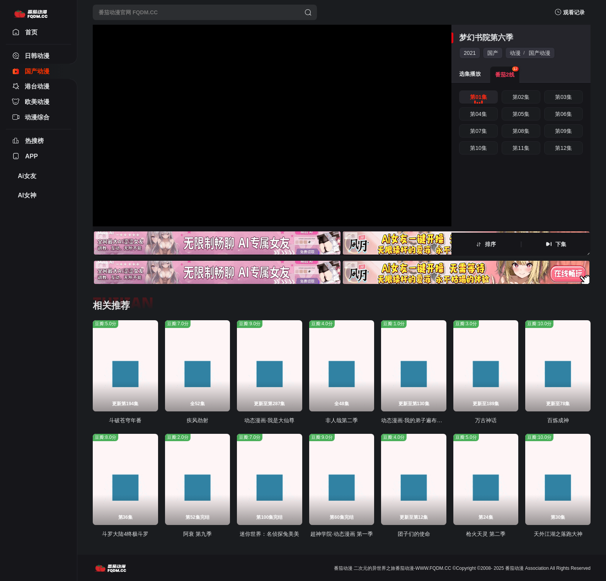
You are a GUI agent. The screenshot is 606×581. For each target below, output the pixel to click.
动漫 (515, 53)
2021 (470, 53)
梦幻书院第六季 (486, 37)
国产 (492, 53)
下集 (560, 244)
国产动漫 (539, 53)
